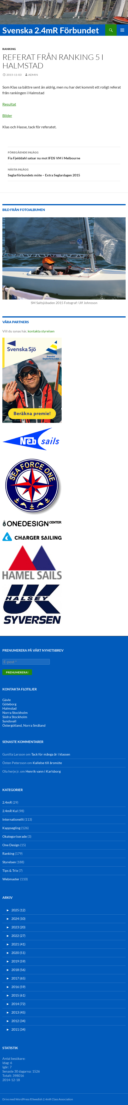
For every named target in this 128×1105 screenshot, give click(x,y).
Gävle (6, 700)
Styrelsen (9, 862)
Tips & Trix (10, 870)
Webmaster (10, 879)
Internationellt (13, 819)
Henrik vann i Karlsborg (43, 771)
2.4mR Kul (10, 811)
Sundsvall (9, 721)
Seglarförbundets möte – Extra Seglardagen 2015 (64, 172)
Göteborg (9, 704)
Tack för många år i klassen (50, 754)
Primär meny (122, 30)
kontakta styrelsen (41, 331)
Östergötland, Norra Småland (24, 725)
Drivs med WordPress (15, 1099)
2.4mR (7, 802)
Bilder (7, 115)
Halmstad (9, 708)
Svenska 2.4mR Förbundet (50, 30)
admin (33, 74)
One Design (10, 845)
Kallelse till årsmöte (47, 763)
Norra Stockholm (15, 713)
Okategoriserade (14, 836)
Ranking (9, 49)
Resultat (9, 104)
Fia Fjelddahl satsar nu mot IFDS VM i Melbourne (64, 155)
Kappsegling (11, 828)
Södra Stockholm (14, 717)
